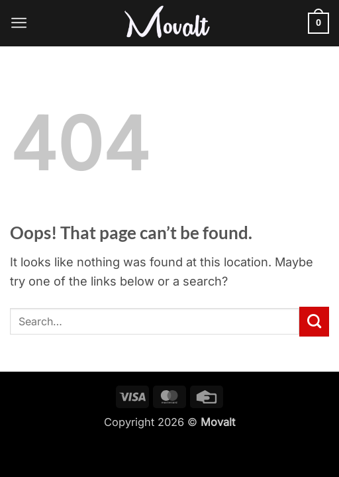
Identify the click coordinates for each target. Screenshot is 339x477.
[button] (19, 22)
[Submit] (314, 321)
